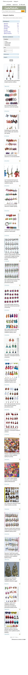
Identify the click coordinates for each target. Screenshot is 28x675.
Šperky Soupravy (7, 33)
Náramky (6, 25)
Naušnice (6, 23)
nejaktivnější (7, 42)
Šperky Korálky (7, 31)
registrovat (15, 4)
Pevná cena (7, 45)
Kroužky (6, 30)
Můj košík (22, 4)
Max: (5, 51)
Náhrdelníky (6, 27)
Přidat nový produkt (7, 1)
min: (5, 50)
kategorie (16, 1)
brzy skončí (7, 44)
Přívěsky (6, 28)
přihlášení (8, 4)
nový (5, 41)
